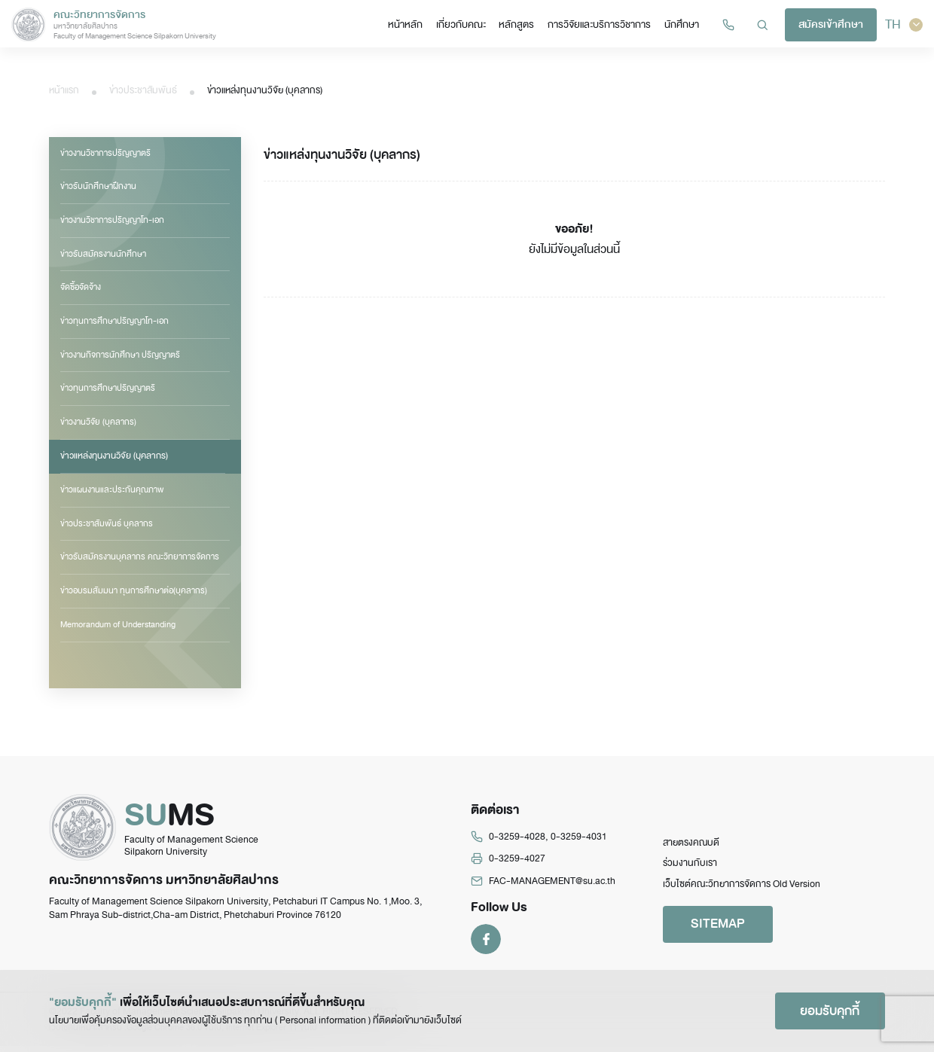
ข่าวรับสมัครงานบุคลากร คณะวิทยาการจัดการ (139, 556)
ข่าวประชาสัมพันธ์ (143, 90)
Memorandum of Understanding (118, 623)
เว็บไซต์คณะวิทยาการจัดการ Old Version (741, 890)
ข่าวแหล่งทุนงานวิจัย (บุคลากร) (112, 455)
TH (904, 25)
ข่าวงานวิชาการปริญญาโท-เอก (112, 220)
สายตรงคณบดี (691, 848)
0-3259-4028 (517, 842)
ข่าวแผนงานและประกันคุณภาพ (112, 489)
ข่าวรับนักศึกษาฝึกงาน (98, 186)
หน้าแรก (64, 90)
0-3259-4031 (579, 842)
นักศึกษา (684, 24)
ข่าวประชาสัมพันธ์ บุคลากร (106, 522)
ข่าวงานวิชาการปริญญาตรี (105, 153)
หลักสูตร (521, 24)
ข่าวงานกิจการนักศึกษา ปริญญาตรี (120, 354)
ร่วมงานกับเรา (690, 869)
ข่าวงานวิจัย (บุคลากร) (98, 421)
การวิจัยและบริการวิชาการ (603, 24)
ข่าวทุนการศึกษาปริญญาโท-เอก (114, 321)
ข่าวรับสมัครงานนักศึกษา (103, 254)
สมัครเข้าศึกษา (832, 25)
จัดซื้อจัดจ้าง (80, 287)
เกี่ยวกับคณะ (467, 24)
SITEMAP (719, 929)
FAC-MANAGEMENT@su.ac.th (552, 887)
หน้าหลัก (412, 24)
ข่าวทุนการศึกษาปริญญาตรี (107, 388)
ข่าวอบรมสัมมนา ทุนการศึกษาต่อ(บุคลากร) (133, 590)
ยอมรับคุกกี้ (829, 1010)
